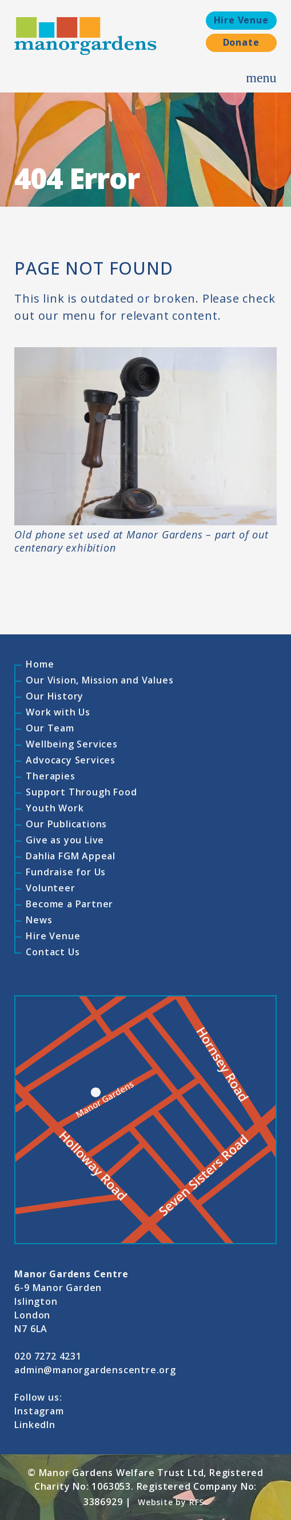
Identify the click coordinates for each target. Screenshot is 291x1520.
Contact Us (52, 952)
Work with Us (58, 712)
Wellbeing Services (71, 744)
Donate (241, 42)
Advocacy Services (70, 760)
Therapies (50, 776)
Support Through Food (81, 792)
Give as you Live (65, 840)
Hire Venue (241, 20)
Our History (54, 696)
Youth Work (54, 808)
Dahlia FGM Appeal (70, 856)
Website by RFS (171, 1502)
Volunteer (50, 888)
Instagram (38, 1411)
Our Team (50, 728)
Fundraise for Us (66, 872)
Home (40, 664)
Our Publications (66, 824)
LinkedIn (34, 1424)
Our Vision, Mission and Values (99, 680)
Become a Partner (69, 904)
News (39, 920)
